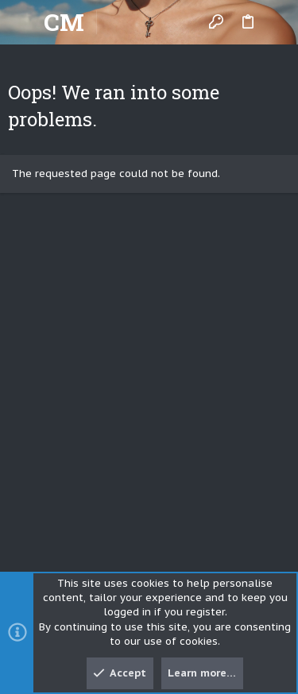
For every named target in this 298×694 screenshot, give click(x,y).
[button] (24, 22)
